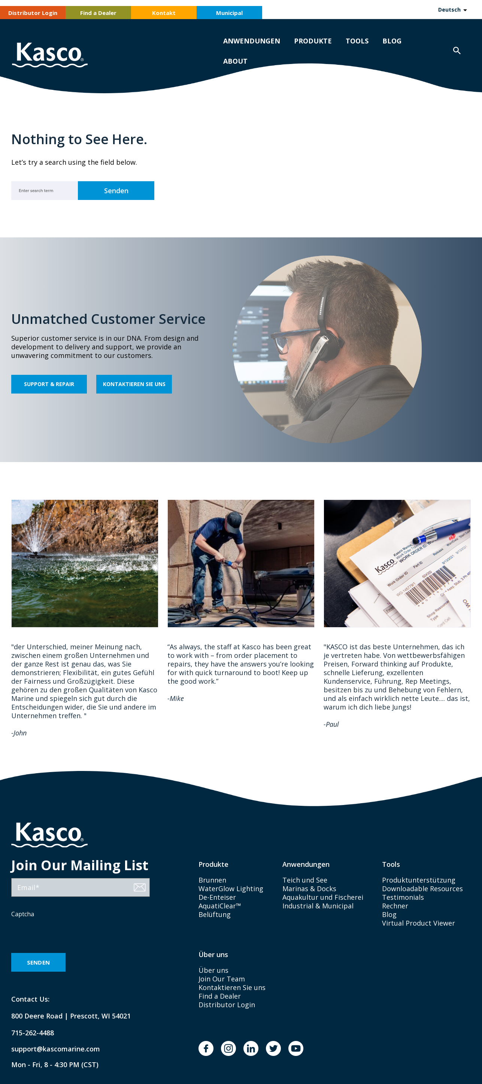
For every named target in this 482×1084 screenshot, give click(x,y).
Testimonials (403, 897)
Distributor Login (32, 12)
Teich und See (304, 879)
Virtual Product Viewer (418, 922)
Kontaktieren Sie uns (134, 384)
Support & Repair (49, 384)
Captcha (22, 914)
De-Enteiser (217, 897)
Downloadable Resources (422, 888)
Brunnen (212, 879)
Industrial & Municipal (318, 905)
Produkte (313, 40)
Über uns (213, 970)
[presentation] (68, 936)
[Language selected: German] (452, 9)
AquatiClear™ (219, 905)
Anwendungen (251, 40)
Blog (391, 40)
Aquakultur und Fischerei (322, 897)
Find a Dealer (98, 12)
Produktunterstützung (418, 879)
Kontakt (164, 12)
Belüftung (214, 914)
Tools (357, 40)
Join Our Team (221, 978)
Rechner (395, 905)
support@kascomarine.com (49, 1049)
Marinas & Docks (309, 888)
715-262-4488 (32, 1033)
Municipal (229, 12)
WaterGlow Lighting (230, 888)
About (235, 61)
